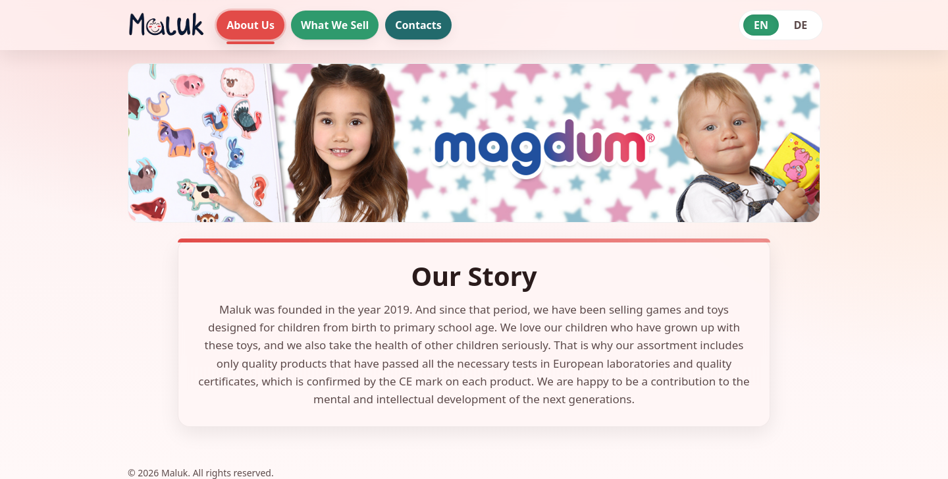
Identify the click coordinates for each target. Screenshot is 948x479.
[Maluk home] (165, 25)
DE (801, 25)
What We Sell (335, 25)
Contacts (418, 25)
